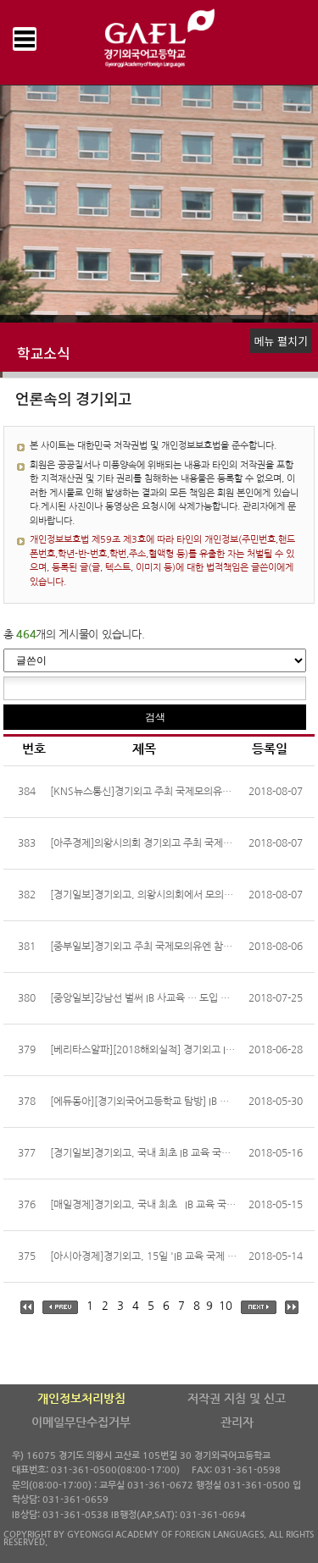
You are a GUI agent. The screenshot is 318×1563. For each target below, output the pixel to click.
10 (225, 1306)
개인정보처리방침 (81, 1399)
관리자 (237, 1422)
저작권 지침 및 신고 (236, 1399)
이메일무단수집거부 (81, 1422)
